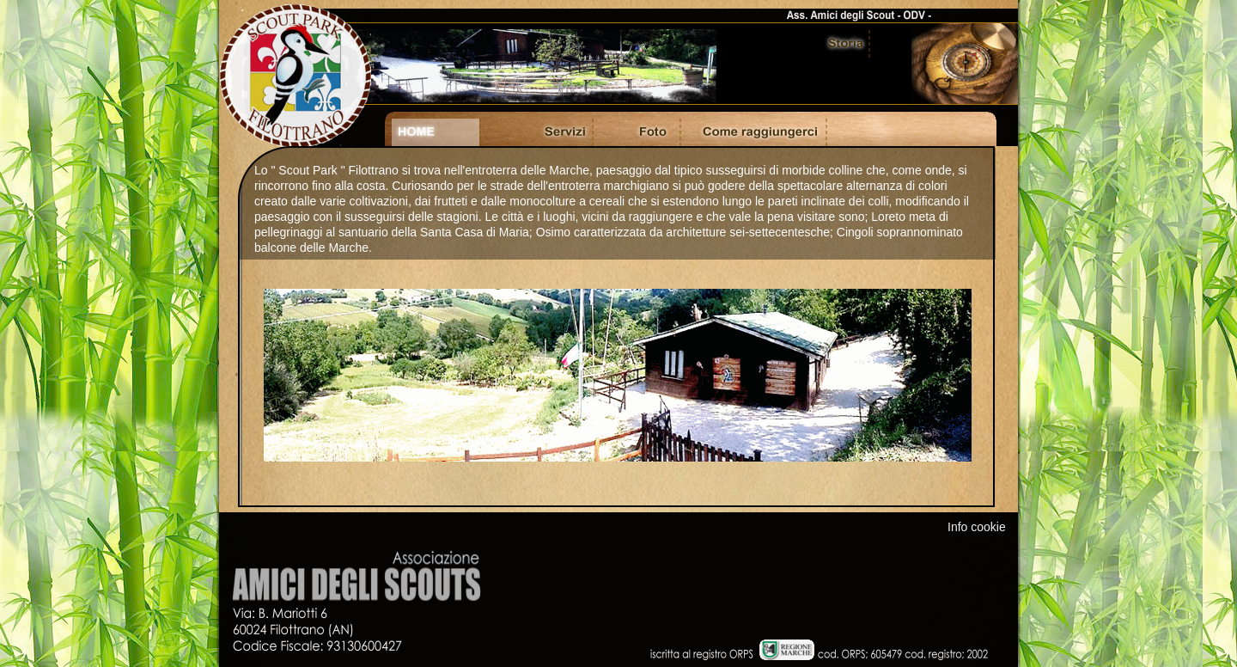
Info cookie (977, 527)
